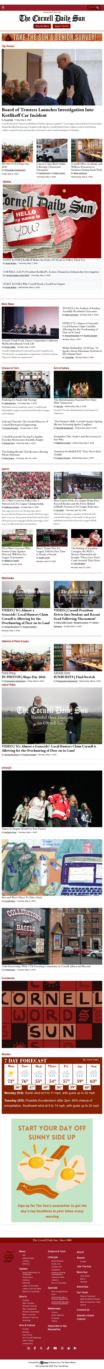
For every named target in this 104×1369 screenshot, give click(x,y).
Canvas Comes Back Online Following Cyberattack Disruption (51, 167)
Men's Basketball (29, 1309)
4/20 (53, 1294)
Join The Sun (84, 1266)
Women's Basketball (30, 1312)
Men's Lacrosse (29, 1315)
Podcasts (55, 1318)
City (24, 1255)
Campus (25, 1261)
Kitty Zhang (9, 458)
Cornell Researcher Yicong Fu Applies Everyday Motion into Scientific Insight (22, 438)
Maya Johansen (80, 173)
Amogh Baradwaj (72, 336)
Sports (5, 469)
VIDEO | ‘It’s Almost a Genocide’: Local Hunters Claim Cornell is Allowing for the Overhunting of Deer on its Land (80, 327)
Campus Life (56, 1267)
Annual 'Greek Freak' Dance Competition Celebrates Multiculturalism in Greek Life (30, 342)
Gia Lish (59, 406)
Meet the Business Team (90, 1302)
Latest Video (9, 684)
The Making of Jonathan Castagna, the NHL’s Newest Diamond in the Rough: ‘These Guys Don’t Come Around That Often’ (85, 554)
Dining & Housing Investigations (58, 1273)
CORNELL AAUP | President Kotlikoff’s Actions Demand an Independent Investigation (51, 271)
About (80, 1252)
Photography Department (14, 170)
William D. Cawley (11, 561)
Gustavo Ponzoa (63, 458)
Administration (28, 1258)
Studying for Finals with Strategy (19, 399)
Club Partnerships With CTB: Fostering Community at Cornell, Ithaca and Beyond (46, 966)
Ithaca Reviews (57, 1261)
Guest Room (27, 1277)
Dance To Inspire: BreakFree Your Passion (24, 828)
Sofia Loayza (59, 173)
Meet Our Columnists (31, 1292)
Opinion (7, 181)
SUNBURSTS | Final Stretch (74, 677)
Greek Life (55, 1264)
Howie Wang (9, 673)
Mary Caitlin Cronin (64, 622)
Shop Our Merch (42, 26)
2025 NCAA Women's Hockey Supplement (60, 1303)
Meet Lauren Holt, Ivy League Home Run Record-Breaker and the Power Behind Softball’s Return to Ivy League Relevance (76, 503)
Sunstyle (83, 1282)
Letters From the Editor (31, 1289)
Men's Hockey (28, 1303)
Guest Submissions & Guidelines (31, 1273)
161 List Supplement (59, 1292)
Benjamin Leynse (81, 622)
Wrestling (26, 1320)
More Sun (82, 1272)
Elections (26, 1264)
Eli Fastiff (60, 510)
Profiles (25, 1329)
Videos (54, 1321)
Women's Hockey (29, 1306)
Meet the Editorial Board (90, 1299)
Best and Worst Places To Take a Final (22, 897)
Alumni (80, 1257)
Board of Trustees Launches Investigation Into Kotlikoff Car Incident (48, 112)
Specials (53, 1287)
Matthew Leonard (11, 507)
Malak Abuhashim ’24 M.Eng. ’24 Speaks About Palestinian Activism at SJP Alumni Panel (82, 351)
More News (8, 304)
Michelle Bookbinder (64, 428)
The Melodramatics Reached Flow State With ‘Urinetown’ (75, 401)
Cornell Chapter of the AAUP (17, 275)
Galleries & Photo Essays (15, 641)
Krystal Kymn (10, 901)
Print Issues (85, 1276)
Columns (26, 1280)
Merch (82, 1279)
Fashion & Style (57, 1277)
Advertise (82, 1286)
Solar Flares (27, 1335)
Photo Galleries (57, 1315)
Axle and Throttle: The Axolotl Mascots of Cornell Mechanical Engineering (25, 423)
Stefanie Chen (10, 832)
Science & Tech (10, 368)
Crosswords (8, 978)
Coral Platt (8, 120)
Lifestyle (6, 767)
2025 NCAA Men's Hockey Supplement (59, 1298)
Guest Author (11, 263)
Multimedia (8, 578)
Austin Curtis (44, 558)
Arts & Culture (61, 368)
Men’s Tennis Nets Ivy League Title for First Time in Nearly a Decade (50, 551)
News (22, 1251)
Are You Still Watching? (31, 1338)
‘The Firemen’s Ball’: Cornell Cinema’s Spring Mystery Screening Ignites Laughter (78, 423)
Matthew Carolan (63, 443)
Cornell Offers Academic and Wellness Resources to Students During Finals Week (86, 167)
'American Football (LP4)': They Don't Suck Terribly (77, 453)
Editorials (26, 1283)
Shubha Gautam (90, 336)
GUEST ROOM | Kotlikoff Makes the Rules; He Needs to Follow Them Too (44, 259)
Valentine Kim (10, 403)
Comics (54, 1312)
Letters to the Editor (30, 1286)
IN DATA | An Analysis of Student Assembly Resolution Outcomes (81, 309)
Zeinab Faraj (44, 173)
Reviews (25, 1332)
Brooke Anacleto (11, 428)
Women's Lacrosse (30, 1317)
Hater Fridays (27, 1341)
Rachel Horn (9, 443)
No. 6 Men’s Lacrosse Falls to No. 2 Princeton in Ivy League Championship (23, 502)
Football (25, 1300)
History (83, 1305)
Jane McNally (79, 564)
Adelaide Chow (62, 673)
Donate (83, 1262)
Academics (56, 1270)
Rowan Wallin (10, 347)
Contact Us (83, 1309)
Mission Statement (87, 1296)
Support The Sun (61, 26)
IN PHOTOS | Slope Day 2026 (15, 165)
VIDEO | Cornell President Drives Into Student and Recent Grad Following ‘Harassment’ (77, 614)
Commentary (27, 1344)
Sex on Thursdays (58, 1283)
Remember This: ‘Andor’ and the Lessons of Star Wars (77, 438)
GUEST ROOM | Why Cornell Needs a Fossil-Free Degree (34, 284)
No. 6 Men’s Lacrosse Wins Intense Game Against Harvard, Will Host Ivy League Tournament (16, 552)
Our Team (82, 1292)
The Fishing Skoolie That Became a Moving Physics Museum (25, 453)
